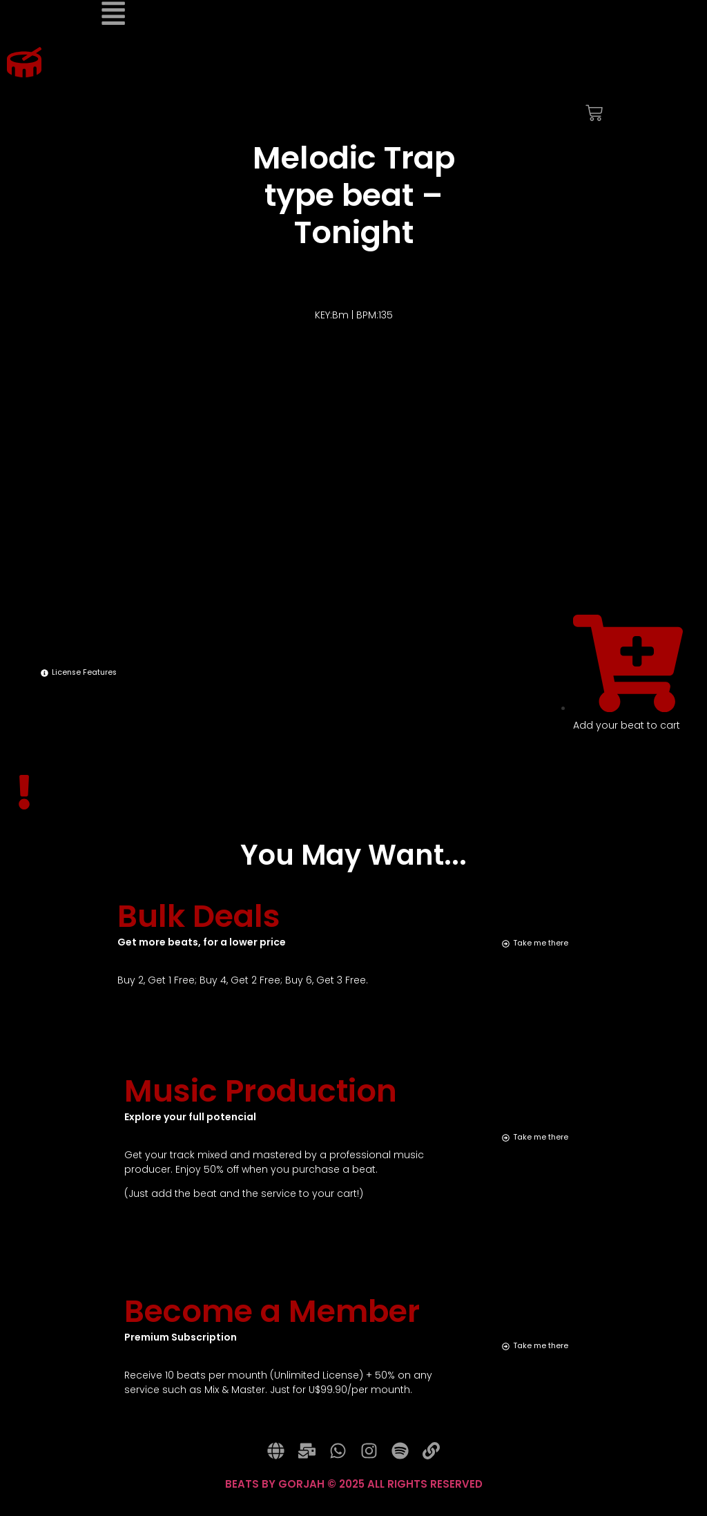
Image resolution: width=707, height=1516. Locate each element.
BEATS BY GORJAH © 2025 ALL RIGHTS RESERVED (354, 1495)
